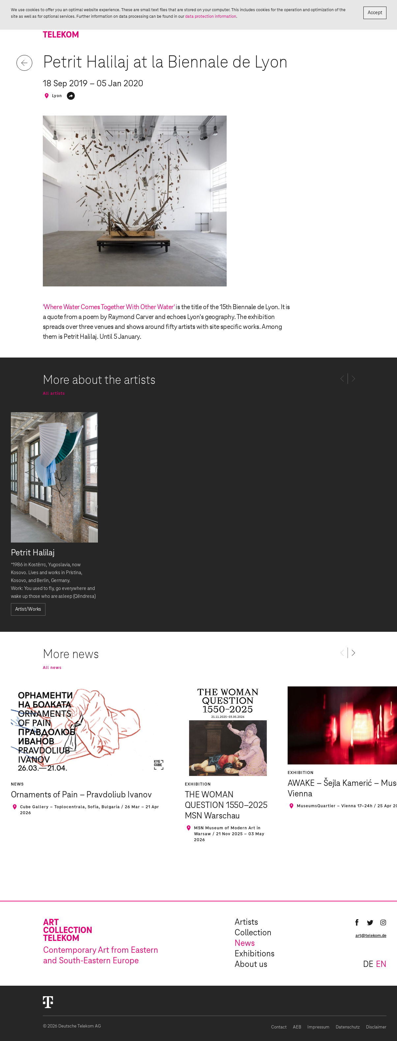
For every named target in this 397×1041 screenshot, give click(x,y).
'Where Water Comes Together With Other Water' (109, 307)
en (381, 964)
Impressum (318, 1027)
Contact (279, 1027)
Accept (375, 12)
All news (52, 667)
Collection (253, 933)
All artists (54, 393)
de (368, 964)
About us (251, 964)
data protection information (210, 16)
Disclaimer (376, 1027)
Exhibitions (254, 954)
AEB (297, 1027)
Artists (246, 922)
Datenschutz (348, 1027)
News (245, 943)
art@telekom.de (370, 935)
